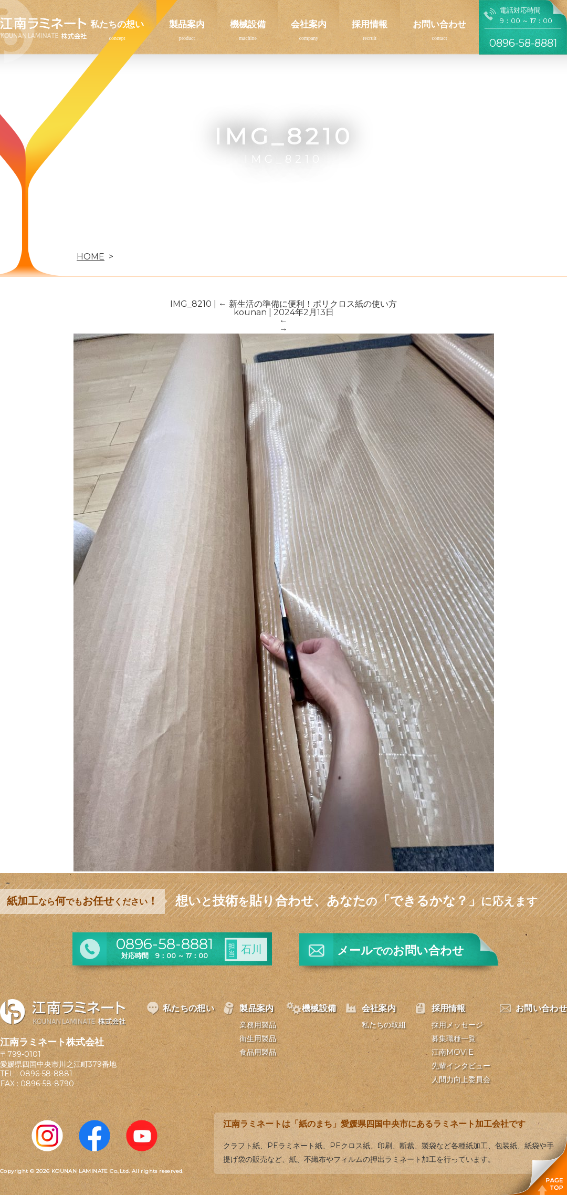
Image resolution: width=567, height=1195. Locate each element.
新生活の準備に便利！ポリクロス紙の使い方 (307, 304)
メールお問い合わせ (400, 950)
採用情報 (369, 24)
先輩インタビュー (461, 1066)
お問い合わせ (439, 24)
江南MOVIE (453, 1052)
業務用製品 (257, 1025)
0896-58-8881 (46, 1073)
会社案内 (309, 24)
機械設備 (248, 24)
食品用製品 (257, 1052)
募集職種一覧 (454, 1038)
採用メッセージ (457, 1025)
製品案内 (187, 24)
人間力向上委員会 (461, 1079)
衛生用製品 (257, 1038)
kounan (250, 312)
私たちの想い (117, 24)
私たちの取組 (384, 1025)
